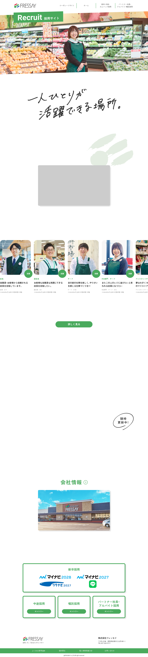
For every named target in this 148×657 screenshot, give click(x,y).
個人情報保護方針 (85, 651)
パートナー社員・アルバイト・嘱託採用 (125, 5)
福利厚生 (62, 651)
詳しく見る (74, 324)
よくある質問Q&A (38, 651)
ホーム (86, 6)
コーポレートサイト (67, 6)
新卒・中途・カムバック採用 (105, 5)
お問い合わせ (109, 651)
